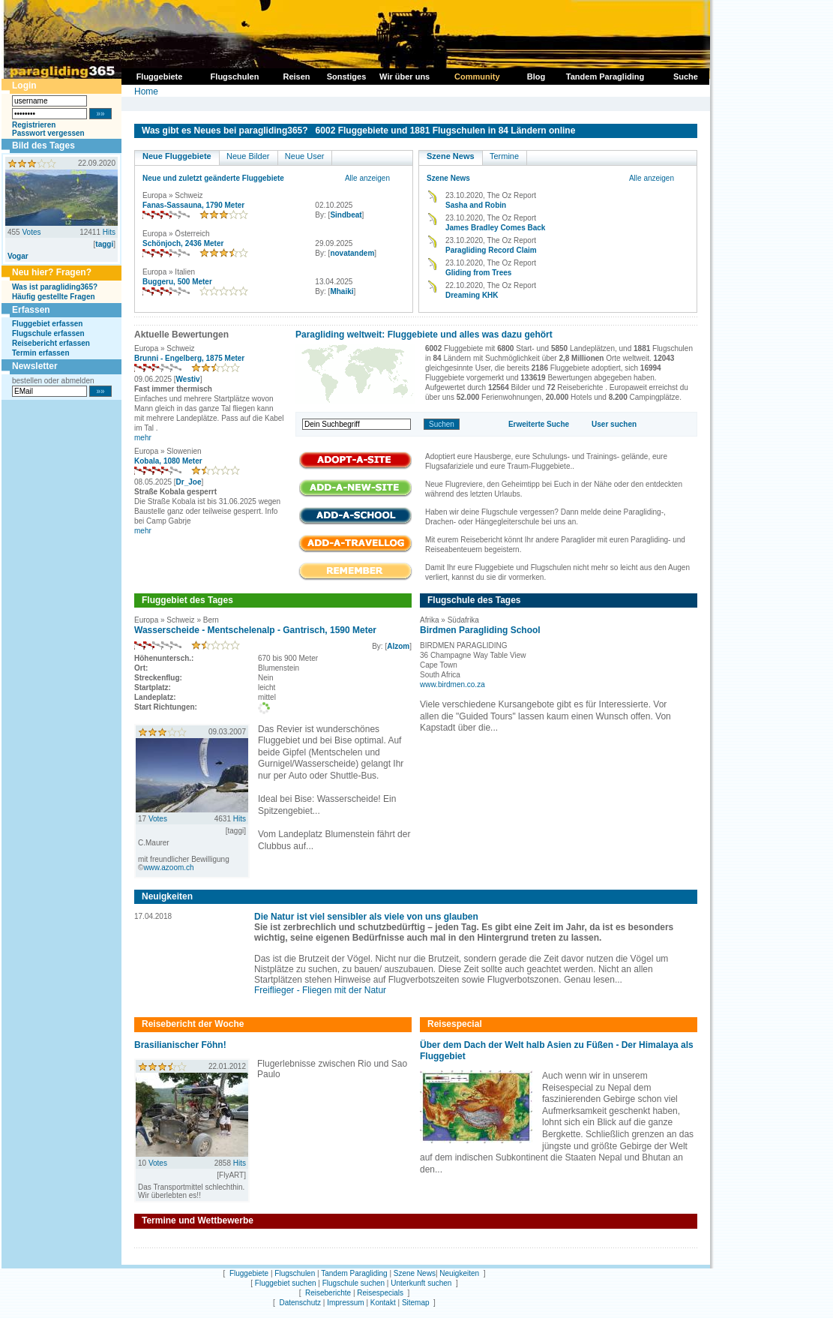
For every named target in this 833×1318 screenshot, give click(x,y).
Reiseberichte (328, 1293)
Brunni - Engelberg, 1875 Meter (189, 358)
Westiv (188, 379)
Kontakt (383, 1302)
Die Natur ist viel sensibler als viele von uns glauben (366, 916)
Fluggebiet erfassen (47, 324)
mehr (142, 438)
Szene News (451, 156)
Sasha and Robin (475, 205)
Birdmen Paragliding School (480, 630)
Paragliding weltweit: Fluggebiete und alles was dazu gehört (424, 334)
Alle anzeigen (367, 178)
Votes (31, 232)
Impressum (345, 1302)
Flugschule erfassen (48, 333)
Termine (504, 156)
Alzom (398, 646)
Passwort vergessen (48, 133)
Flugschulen (294, 1273)
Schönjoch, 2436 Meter (182, 243)
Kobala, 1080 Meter (168, 461)
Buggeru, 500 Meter (177, 282)
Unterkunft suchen (421, 1283)
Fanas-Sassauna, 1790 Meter (193, 205)
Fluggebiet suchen (285, 1283)
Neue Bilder (247, 156)
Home (146, 91)
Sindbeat (345, 215)
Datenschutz (300, 1302)
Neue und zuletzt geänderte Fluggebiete (213, 178)
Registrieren (33, 125)
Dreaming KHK (472, 295)
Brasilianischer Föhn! (180, 1045)
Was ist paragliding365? (54, 287)
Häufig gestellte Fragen (53, 297)
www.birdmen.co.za (452, 684)
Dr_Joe (189, 482)
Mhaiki (341, 291)
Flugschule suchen (353, 1283)
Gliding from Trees (478, 273)
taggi (104, 244)
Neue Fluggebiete (176, 156)
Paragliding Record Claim (491, 250)
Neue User (305, 156)
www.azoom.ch (168, 867)
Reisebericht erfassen (51, 343)
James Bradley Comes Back (495, 228)
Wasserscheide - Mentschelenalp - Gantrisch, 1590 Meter (255, 630)
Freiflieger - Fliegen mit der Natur (320, 990)
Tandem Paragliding (354, 1273)
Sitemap (416, 1302)
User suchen (614, 424)
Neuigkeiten (459, 1273)
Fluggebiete (248, 1273)
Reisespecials (380, 1293)
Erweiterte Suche (538, 424)
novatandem (352, 253)
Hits (109, 232)
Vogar (17, 256)
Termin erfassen (41, 353)
